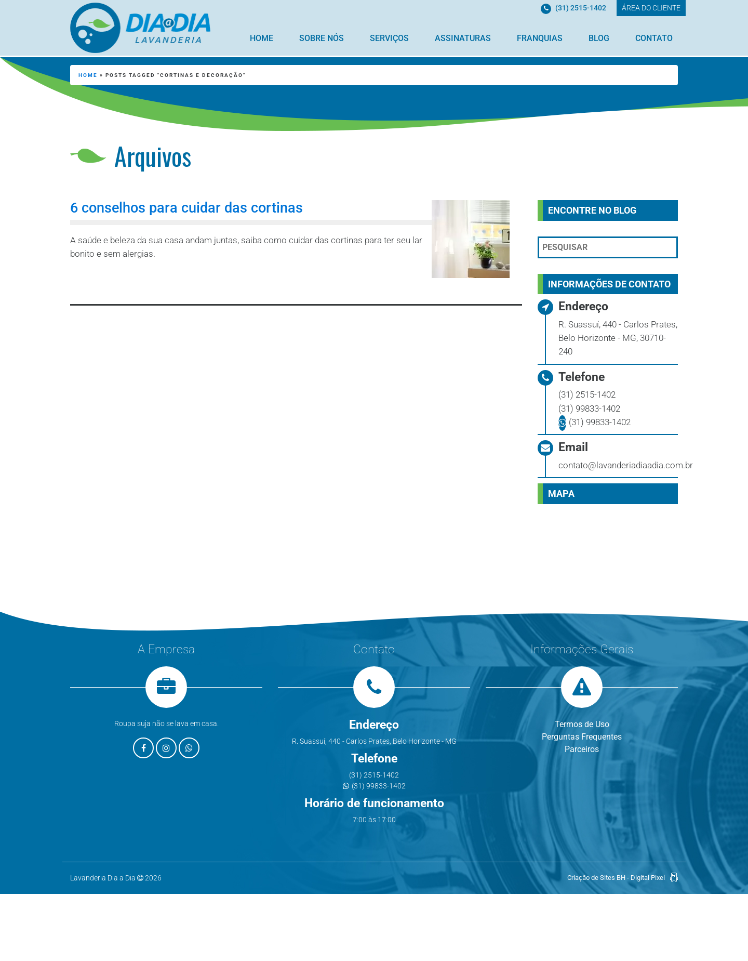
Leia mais (117, 281)
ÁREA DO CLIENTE (651, 8)
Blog (599, 38)
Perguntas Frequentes (582, 737)
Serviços (389, 38)
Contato (654, 38)
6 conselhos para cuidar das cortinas (186, 208)
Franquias (540, 38)
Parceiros (582, 749)
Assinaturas (463, 38)
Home (261, 38)
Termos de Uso (582, 724)
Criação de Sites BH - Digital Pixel (616, 877)
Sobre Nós (321, 38)
